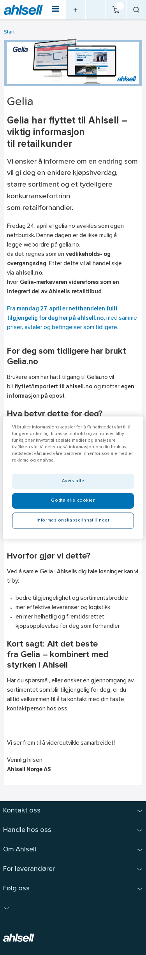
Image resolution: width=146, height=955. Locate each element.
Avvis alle (73, 481)
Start (9, 32)
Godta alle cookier (73, 500)
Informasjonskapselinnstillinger (73, 520)
